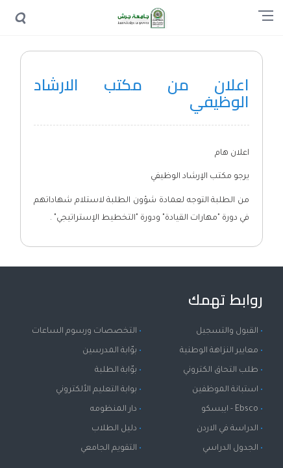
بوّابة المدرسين (109, 351)
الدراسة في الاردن (227, 429)
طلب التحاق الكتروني (220, 370)
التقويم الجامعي (108, 448)
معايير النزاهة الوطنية (219, 351)
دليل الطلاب (114, 429)
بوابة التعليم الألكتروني (96, 390)
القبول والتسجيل (227, 331)
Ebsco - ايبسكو (229, 409)
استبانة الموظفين (225, 390)
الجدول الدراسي (230, 448)
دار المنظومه (113, 409)
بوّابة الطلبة (116, 370)
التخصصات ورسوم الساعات (84, 331)
